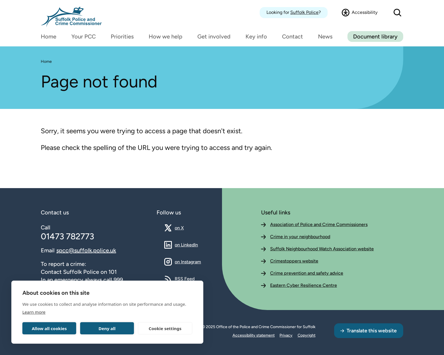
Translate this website (372, 331)
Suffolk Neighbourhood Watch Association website (322, 248)
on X (184, 228)
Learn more (34, 312)
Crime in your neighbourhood (300, 236)
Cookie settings (165, 328)
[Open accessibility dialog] (360, 12)
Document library (375, 36)
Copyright (306, 335)
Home (46, 61)
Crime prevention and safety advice (306, 273)
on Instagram (188, 261)
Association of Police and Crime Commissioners (319, 224)
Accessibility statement (253, 335)
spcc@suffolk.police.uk (86, 250)
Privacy (286, 335)
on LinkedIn (186, 245)
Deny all (107, 328)
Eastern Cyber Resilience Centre (303, 285)
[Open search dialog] (397, 12)
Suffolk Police (304, 12)
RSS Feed (185, 278)
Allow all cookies (49, 328)
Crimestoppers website (294, 261)
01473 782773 (67, 236)
